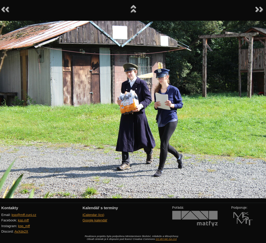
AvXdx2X (21, 231)
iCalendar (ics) (93, 215)
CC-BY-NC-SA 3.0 (166, 239)
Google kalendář (95, 220)
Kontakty (9, 208)
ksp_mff (24, 226)
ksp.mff (23, 220)
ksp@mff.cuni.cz (24, 215)
